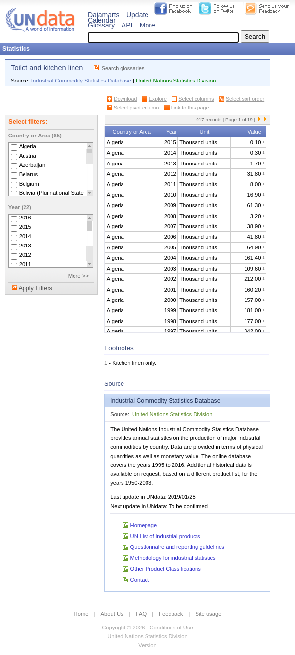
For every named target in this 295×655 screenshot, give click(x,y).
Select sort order (245, 99)
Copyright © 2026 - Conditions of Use (147, 627)
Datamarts (104, 15)
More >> (78, 276)
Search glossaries (123, 68)
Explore (158, 99)
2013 (25, 246)
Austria (27, 156)
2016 (25, 218)
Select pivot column (136, 107)
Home (81, 614)
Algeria (27, 146)
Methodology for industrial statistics (173, 558)
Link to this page (190, 107)
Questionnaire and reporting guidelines (177, 547)
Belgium (29, 184)
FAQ (141, 614)
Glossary (101, 25)
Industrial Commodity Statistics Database (81, 80)
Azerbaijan (32, 165)
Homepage (143, 525)
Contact (139, 580)
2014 (25, 237)
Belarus (28, 174)
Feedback (171, 614)
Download (125, 99)
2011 (25, 265)
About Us (112, 614)
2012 (25, 255)
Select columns (196, 99)
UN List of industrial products (165, 536)
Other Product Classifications (165, 569)
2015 (25, 227)
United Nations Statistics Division (176, 80)
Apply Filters (35, 288)
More (147, 25)
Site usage (208, 614)
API (127, 25)
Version (147, 645)
